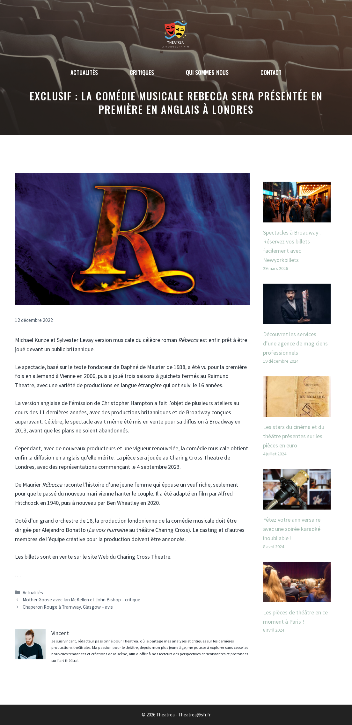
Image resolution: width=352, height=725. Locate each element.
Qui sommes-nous (207, 72)
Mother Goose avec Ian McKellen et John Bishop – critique (81, 600)
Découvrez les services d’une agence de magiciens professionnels (295, 343)
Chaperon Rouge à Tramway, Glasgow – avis (68, 607)
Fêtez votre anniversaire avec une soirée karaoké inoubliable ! (291, 529)
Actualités (84, 72)
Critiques (142, 72)
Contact (271, 72)
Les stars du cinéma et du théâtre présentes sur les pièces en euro (293, 436)
